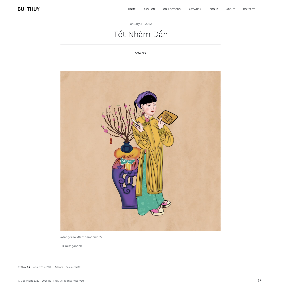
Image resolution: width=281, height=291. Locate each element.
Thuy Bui (25, 266)
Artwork (140, 53)
